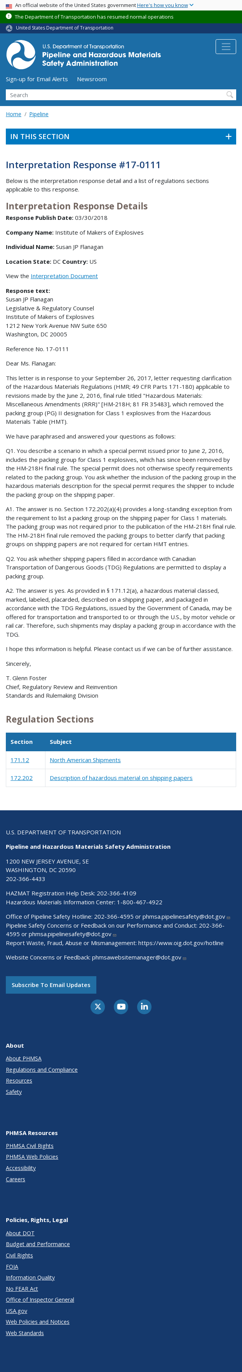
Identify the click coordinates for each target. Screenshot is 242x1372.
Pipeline (39, 114)
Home (13, 114)
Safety (14, 1091)
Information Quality (30, 1277)
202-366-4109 (116, 893)
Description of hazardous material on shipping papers (121, 778)
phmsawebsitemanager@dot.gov (139, 957)
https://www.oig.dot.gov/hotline (181, 943)
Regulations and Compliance (42, 1069)
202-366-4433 (25, 879)
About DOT (20, 1233)
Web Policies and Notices (38, 1321)
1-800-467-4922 (139, 902)
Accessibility (21, 1168)
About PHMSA (24, 1058)
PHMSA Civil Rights (30, 1145)
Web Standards (25, 1333)
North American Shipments (85, 760)
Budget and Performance (38, 1244)
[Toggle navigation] (226, 46)
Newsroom (92, 79)
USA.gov (16, 1311)
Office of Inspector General (40, 1299)
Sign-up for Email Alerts (37, 79)
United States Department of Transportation (64, 27)
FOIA (12, 1266)
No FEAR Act (22, 1288)
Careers (15, 1179)
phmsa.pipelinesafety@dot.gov (187, 916)
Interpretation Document (64, 276)
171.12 (19, 760)
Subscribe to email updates (51, 985)
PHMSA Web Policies (32, 1156)
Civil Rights (19, 1255)
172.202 (21, 778)
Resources (19, 1080)
